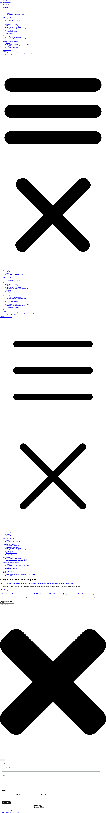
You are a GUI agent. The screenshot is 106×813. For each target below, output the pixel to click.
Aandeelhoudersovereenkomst (11, 41)
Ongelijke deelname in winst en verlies (16, 45)
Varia (4, 51)
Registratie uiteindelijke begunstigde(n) (16, 38)
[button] (53, 162)
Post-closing (6, 36)
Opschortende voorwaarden (13, 27)
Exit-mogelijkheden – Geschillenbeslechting (17, 44)
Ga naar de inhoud (5, 0)
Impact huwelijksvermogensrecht (15, 14)
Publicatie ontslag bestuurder (13, 37)
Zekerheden (9, 33)
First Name (5, 775)
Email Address (6, 768)
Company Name (6, 783)
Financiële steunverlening (13, 20)
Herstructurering (7, 50)
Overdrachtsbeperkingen (12, 47)
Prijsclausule (9, 30)
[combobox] (7, 604)
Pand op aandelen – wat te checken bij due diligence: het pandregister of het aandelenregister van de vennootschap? (37, 583)
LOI (7, 19)
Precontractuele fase (8, 17)
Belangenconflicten (11, 54)
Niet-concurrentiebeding (12, 26)
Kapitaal (8, 11)
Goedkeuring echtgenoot (12, 24)
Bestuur (8, 13)
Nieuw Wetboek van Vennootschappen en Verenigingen (20, 53)
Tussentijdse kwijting (11, 31)
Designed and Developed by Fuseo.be (9, 812)
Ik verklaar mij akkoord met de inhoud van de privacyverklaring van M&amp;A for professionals (26, 794)
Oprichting (6, 10)
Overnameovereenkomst (9, 23)
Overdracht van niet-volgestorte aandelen (17, 28)
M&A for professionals (6, 2)
